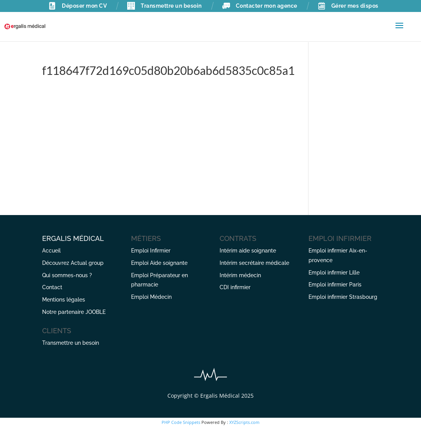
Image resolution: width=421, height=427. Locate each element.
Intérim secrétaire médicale (254, 263)
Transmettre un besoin (164, 6)
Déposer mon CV (77, 6)
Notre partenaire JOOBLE (74, 312)
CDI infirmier (235, 287)
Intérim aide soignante (248, 250)
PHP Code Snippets (181, 422)
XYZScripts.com (244, 422)
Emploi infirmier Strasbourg (343, 297)
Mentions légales (63, 300)
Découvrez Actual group (73, 263)
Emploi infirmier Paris (335, 284)
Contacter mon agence (259, 6)
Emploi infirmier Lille (334, 272)
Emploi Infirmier (150, 250)
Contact (52, 287)
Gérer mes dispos (348, 6)
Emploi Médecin (151, 297)
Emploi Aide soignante (159, 263)
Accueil (51, 250)
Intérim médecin (240, 275)
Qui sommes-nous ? (67, 275)
